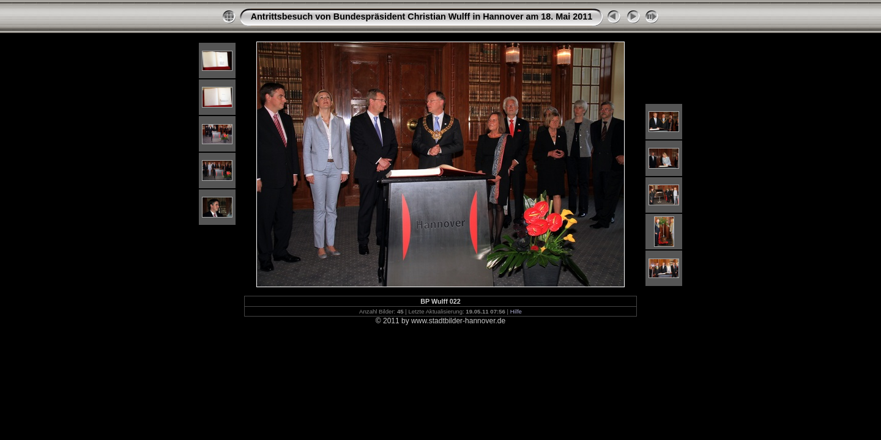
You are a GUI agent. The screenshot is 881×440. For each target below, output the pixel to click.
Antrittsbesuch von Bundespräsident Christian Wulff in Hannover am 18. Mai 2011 (422, 16)
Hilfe (516, 311)
